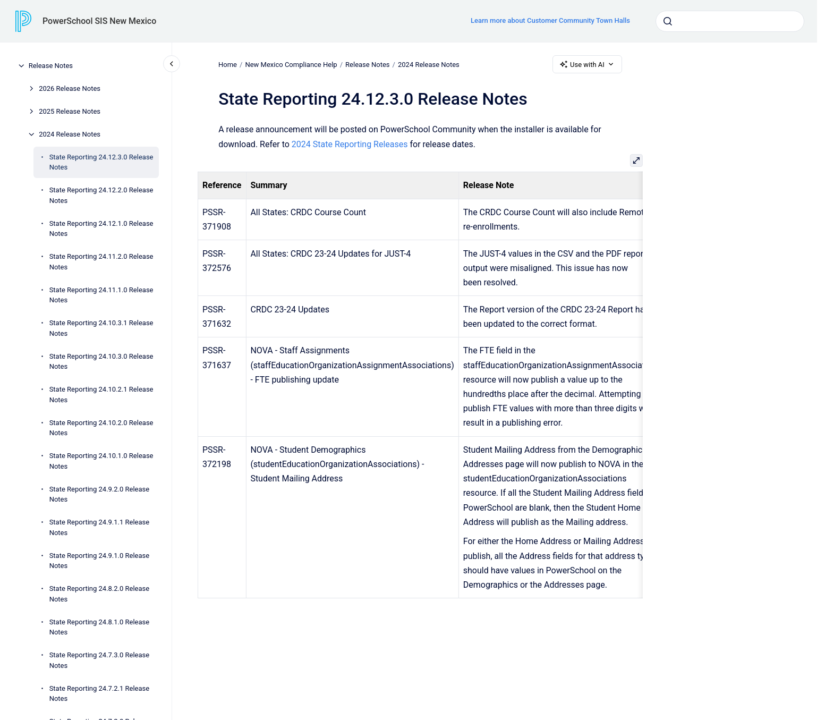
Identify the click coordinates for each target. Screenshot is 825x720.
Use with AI (587, 64)
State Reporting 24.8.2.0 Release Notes (99, 594)
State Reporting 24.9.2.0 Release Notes (99, 494)
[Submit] (667, 21)
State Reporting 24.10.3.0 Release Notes (101, 361)
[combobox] (730, 21)
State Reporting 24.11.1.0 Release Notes (101, 295)
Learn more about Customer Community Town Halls (550, 20)
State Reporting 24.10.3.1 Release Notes (101, 328)
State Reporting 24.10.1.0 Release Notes (101, 461)
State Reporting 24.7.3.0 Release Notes (99, 660)
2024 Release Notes (69, 134)
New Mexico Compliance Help (291, 64)
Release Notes (51, 66)
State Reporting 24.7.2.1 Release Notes (99, 693)
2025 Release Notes (69, 111)
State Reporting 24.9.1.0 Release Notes (99, 561)
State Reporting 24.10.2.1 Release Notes (101, 394)
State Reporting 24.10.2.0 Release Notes (101, 428)
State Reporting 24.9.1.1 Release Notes (99, 527)
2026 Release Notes (69, 88)
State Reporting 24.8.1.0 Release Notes (99, 627)
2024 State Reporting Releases (350, 144)
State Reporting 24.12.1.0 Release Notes (101, 228)
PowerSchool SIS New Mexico (99, 21)
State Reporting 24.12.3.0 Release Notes (101, 162)
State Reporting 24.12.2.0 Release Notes (101, 195)
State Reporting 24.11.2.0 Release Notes (101, 261)
